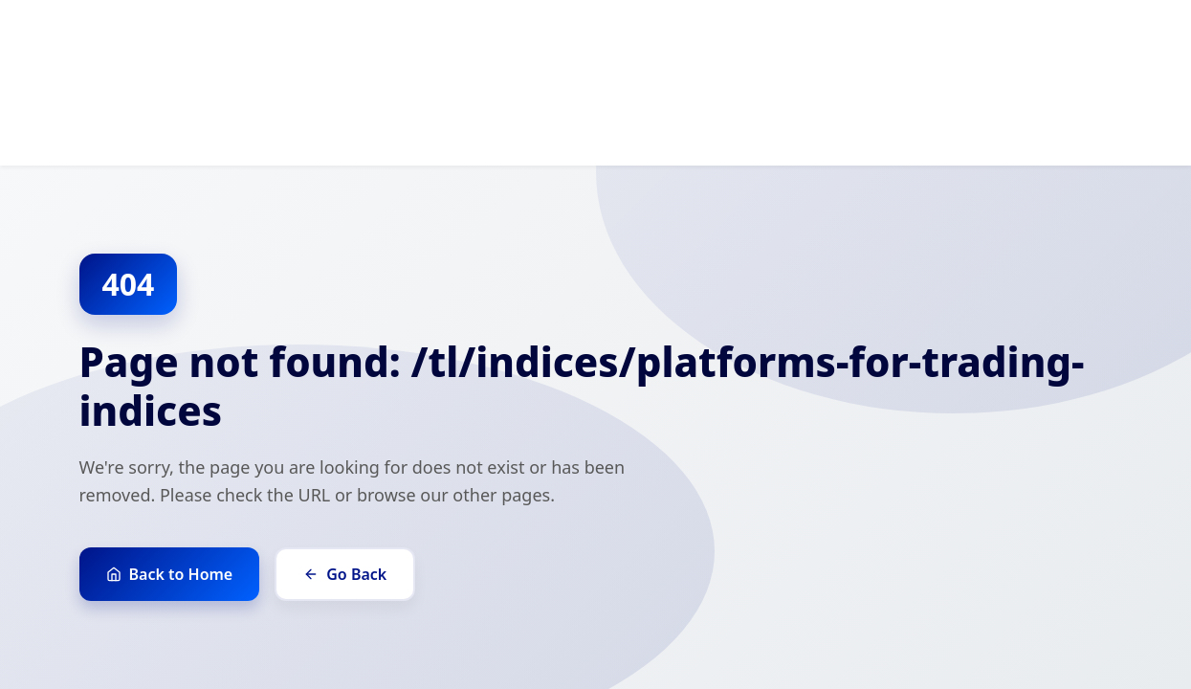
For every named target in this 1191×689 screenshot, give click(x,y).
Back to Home (169, 574)
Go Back (344, 574)
